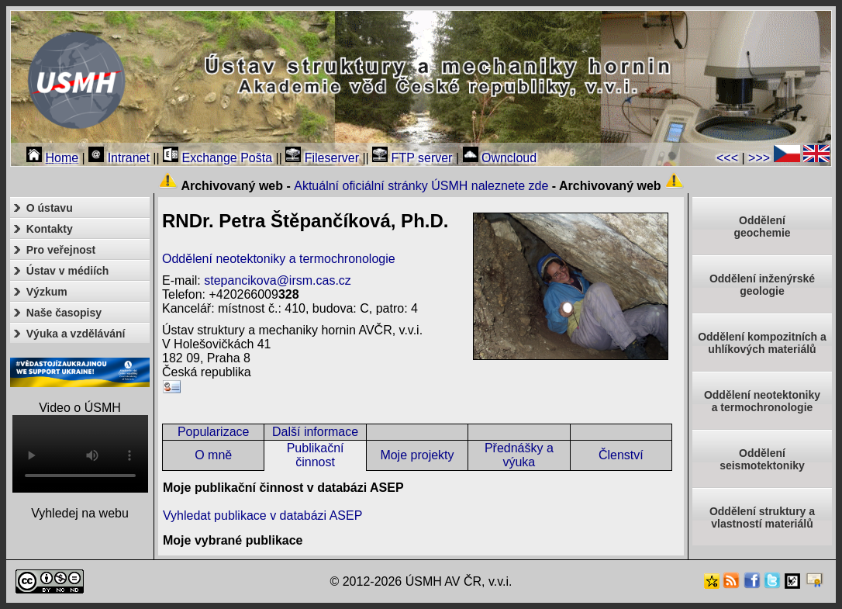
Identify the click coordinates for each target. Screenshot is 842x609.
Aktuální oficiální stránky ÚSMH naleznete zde (421, 185)
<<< (727, 157)
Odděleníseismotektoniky (762, 459)
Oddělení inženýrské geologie (762, 284)
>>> (759, 157)
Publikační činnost (315, 455)
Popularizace (214, 431)
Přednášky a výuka (519, 455)
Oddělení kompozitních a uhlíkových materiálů (762, 342)
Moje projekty (417, 455)
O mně (213, 455)
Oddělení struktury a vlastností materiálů (762, 517)
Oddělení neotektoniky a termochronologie (278, 258)
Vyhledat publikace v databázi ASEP (262, 515)
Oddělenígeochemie (761, 226)
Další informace (315, 431)
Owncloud (500, 157)
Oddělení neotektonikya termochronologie (762, 401)
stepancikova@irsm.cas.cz (277, 280)
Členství (621, 455)
